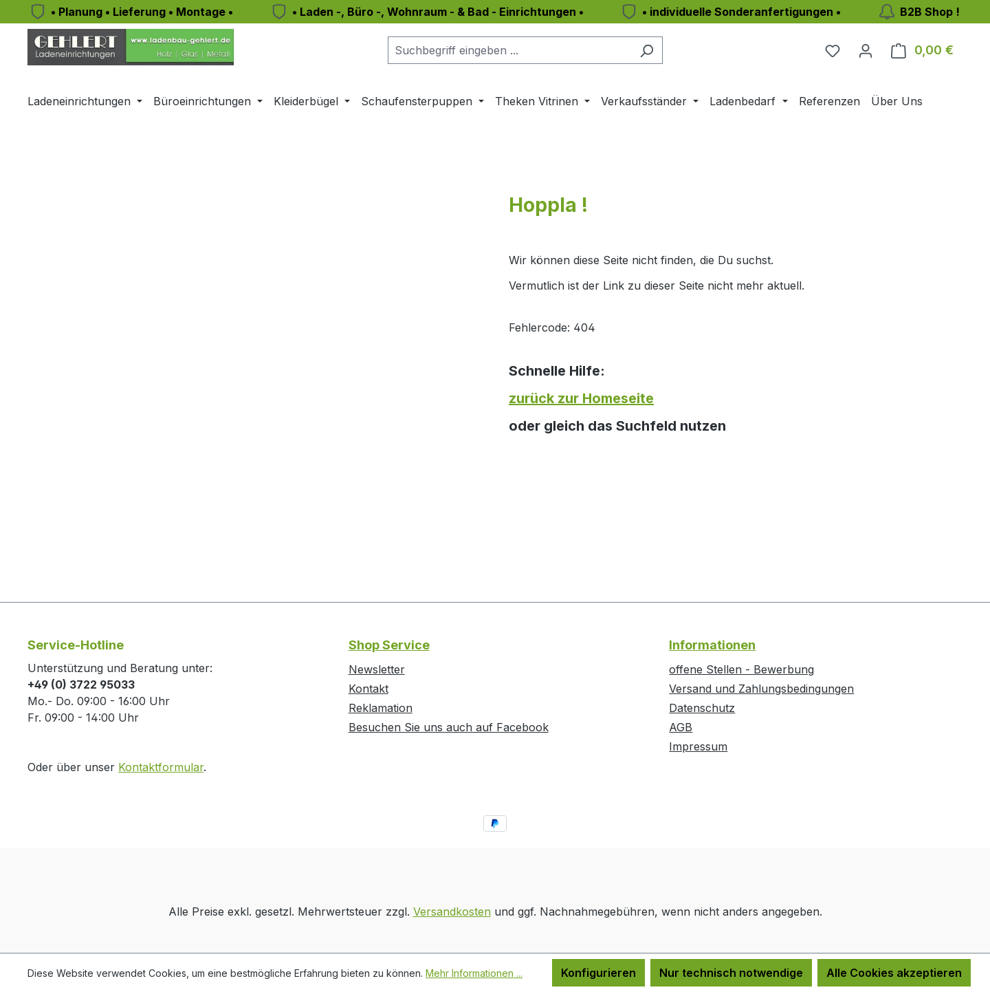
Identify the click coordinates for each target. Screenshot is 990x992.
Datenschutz (702, 708)
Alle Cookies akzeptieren (894, 973)
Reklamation (380, 708)
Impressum (698, 746)
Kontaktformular (161, 767)
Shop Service (389, 645)
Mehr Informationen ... (474, 973)
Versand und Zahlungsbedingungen (761, 689)
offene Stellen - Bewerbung (741, 669)
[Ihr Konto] (865, 50)
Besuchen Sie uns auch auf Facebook (449, 727)
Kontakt (368, 689)
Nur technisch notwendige (731, 973)
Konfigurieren (598, 973)
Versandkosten (452, 911)
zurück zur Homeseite (581, 398)
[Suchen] (646, 50)
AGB (680, 727)
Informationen (712, 645)
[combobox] (509, 50)
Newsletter (377, 669)
